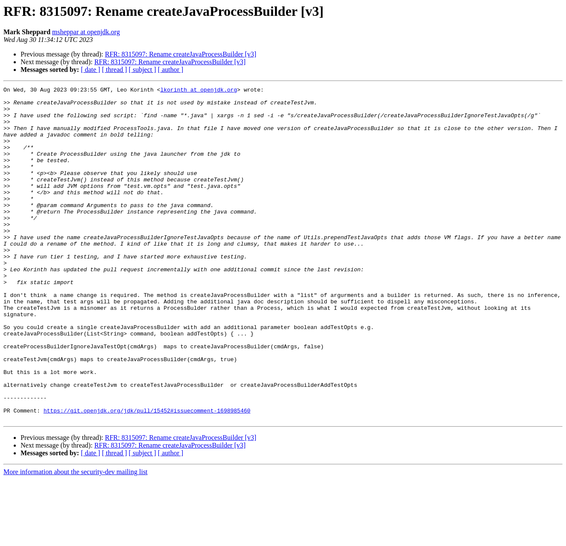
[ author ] (171, 69)
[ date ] (90, 69)
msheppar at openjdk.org (86, 32)
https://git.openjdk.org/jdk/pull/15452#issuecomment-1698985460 (147, 476)
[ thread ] (114, 69)
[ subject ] (142, 69)
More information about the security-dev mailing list (75, 538)
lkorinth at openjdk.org (198, 91)
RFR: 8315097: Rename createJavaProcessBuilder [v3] (180, 54)
